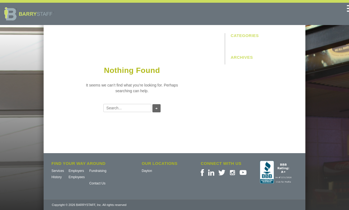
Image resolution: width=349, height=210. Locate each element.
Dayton (147, 171)
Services (58, 171)
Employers (76, 171)
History (57, 177)
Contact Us (97, 183)
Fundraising (97, 171)
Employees (76, 177)
